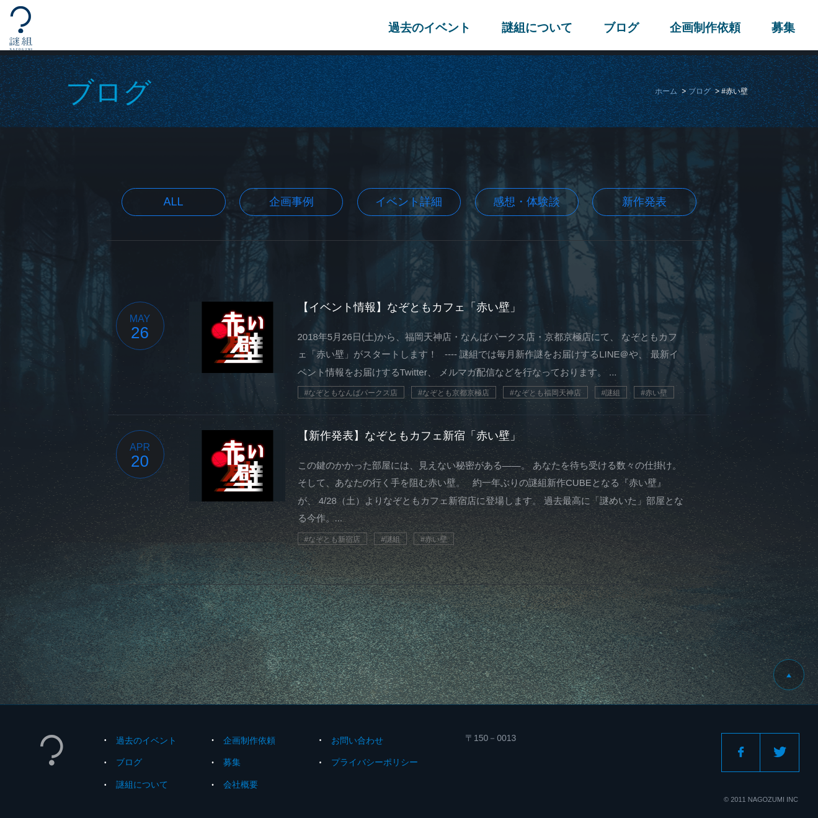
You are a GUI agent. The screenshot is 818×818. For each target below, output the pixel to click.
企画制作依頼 (703, 27)
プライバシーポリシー (374, 762)
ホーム (666, 91)
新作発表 (644, 202)
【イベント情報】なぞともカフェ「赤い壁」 (409, 307)
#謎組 (611, 393)
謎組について (535, 27)
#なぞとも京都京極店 (453, 393)
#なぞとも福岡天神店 (545, 393)
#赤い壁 (654, 393)
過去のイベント (427, 27)
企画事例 (291, 202)
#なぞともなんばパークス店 (351, 393)
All (174, 202)
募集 (781, 27)
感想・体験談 (526, 202)
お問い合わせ (357, 740)
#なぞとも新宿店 (333, 539)
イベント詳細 (408, 202)
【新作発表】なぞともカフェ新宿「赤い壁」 (409, 435)
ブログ (619, 27)
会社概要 (240, 784)
